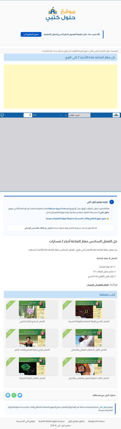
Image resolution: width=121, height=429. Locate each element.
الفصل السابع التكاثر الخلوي (32, 321)
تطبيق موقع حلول (76, 421)
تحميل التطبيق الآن (31, 34)
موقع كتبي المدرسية (25, 421)
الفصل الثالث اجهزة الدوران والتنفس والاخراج (89, 378)
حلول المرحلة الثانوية (80, 51)
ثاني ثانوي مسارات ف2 (62, 51)
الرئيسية (114, 51)
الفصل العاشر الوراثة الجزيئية (32, 378)
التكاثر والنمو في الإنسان (98, 284)
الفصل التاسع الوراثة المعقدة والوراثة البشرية (88, 321)
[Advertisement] (60, 86)
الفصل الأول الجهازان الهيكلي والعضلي (89, 349)
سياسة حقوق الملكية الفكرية (51, 421)
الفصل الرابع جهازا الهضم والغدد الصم (32, 349)
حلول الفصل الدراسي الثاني (99, 51)
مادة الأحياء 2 (48, 51)
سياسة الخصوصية (96, 421)
